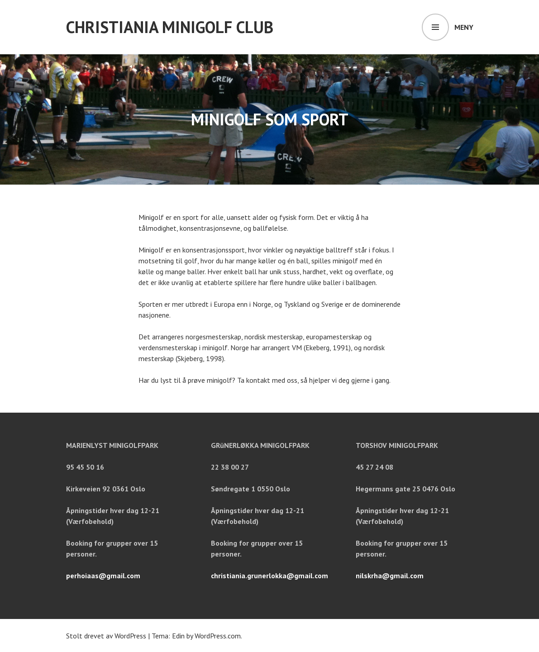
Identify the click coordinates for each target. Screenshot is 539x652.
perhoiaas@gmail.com (103, 575)
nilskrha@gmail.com (390, 575)
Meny (463, 27)
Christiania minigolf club (169, 27)
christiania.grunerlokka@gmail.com (269, 575)
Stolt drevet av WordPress (106, 635)
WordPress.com (218, 635)
